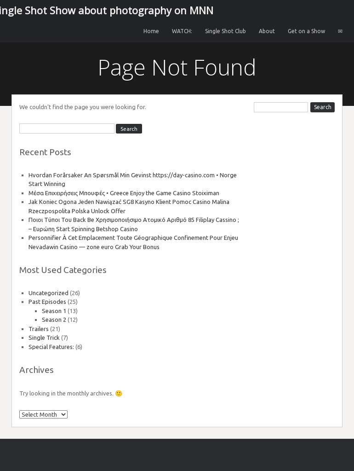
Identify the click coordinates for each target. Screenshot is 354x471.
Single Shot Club (225, 31)
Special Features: (51, 346)
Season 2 (54, 319)
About (267, 31)
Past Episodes (47, 301)
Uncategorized (49, 293)
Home (151, 31)
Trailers (39, 329)
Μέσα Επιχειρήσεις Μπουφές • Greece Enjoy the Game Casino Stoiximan (124, 193)
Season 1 (54, 311)
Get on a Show (306, 31)
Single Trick (44, 337)
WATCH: (182, 31)
